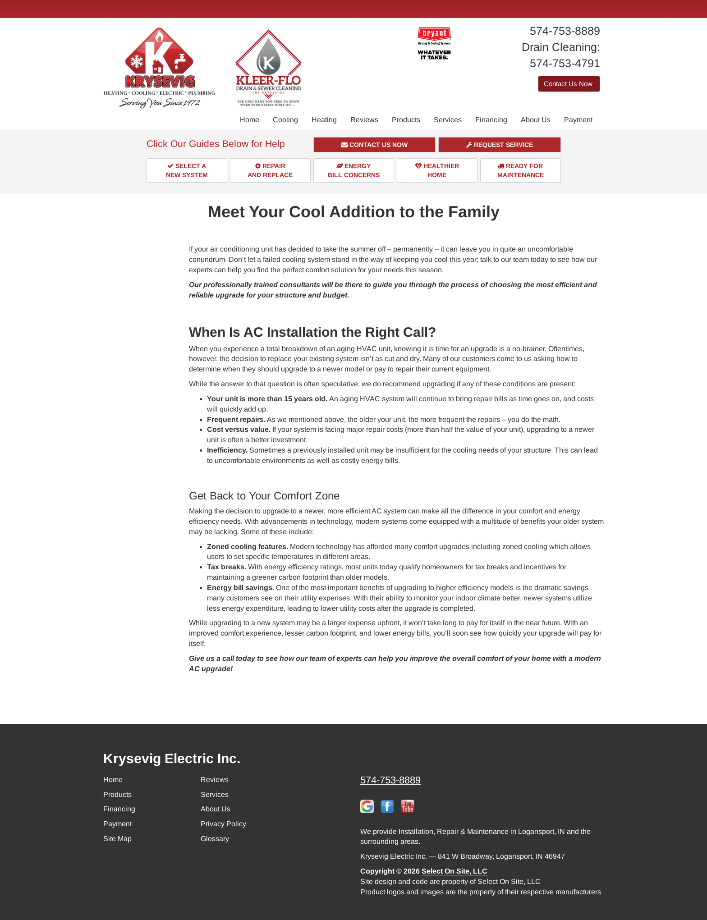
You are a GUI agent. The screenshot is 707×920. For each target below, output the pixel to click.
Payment (578, 120)
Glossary (215, 838)
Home (249, 120)
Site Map (117, 838)
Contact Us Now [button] (569, 83)
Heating (324, 120)
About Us (536, 120)
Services (448, 120)
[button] (374, 144)
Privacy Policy (223, 824)
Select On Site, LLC (454, 871)
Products (406, 120)
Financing (491, 120)
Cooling (285, 120)
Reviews (364, 120)
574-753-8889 (390, 780)
